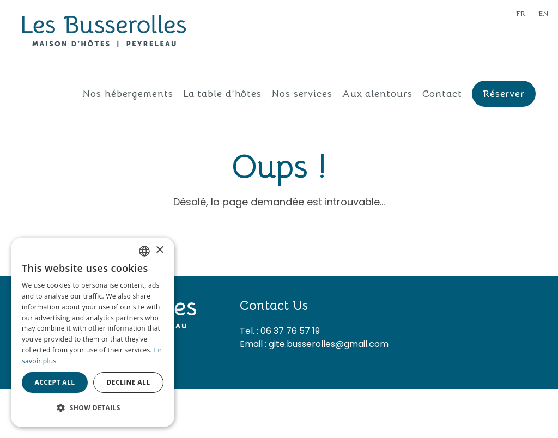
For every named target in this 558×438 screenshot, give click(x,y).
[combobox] (144, 251)
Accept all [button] (55, 382)
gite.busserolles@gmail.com (329, 344)
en (543, 13)
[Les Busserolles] (104, 30)
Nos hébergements (127, 94)
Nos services (301, 94)
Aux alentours (377, 94)
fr (520, 13)
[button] (92, 408)
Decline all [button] (128, 382)
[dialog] (92, 332)
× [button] (159, 250)
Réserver (504, 94)
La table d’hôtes (222, 94)
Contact (442, 94)
